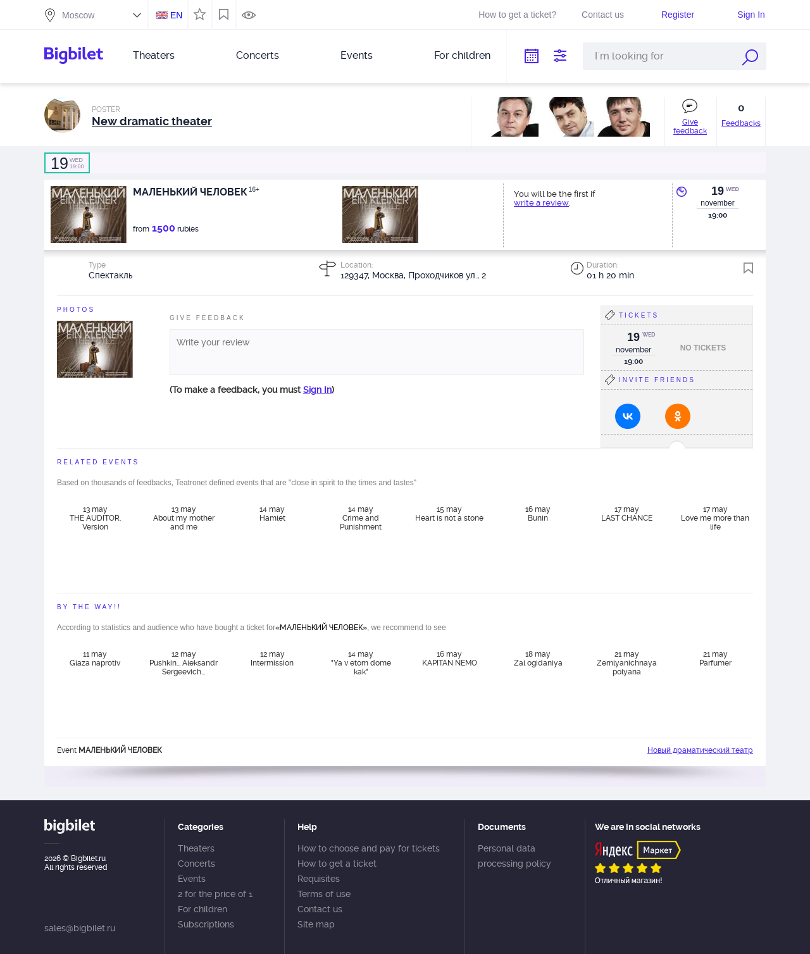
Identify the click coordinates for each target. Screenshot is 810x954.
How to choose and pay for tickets (368, 848)
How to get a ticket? (517, 14)
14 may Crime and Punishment (361, 518)
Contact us (603, 14)
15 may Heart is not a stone (449, 514)
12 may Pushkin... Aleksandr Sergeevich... (183, 663)
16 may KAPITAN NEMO (449, 658)
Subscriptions (206, 924)
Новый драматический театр (700, 750)
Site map (316, 924)
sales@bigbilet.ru (79, 928)
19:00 (67, 163)
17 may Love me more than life (715, 518)
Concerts (257, 55)
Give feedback (690, 126)
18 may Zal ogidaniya (538, 658)
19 (717, 191)
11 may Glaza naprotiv (95, 658)
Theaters (154, 55)
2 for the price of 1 (215, 894)
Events (356, 55)
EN (176, 15)
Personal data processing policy (514, 856)
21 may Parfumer (715, 658)
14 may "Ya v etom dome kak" (361, 663)
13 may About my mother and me (184, 518)
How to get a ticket (337, 863)
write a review (541, 203)
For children (462, 55)
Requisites (318, 879)
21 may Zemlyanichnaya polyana (627, 663)
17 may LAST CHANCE (626, 514)
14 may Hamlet (272, 514)
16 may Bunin (538, 514)
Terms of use (324, 894)
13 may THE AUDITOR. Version (95, 518)
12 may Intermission (272, 658)
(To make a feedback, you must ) (252, 390)
